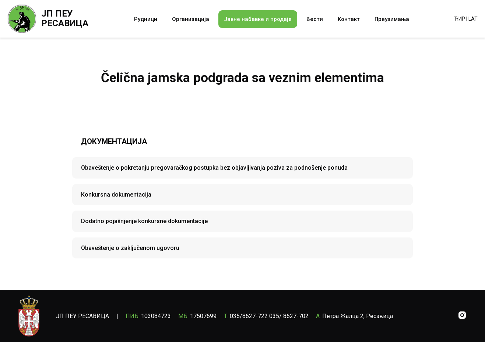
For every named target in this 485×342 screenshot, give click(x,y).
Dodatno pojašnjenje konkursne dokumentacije (144, 221)
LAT (473, 19)
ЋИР (459, 19)
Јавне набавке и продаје (258, 19)
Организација (190, 19)
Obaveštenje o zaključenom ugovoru (130, 247)
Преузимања (392, 19)
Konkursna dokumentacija (116, 194)
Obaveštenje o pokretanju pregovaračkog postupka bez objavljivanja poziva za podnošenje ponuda (214, 167)
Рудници (145, 19)
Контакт (349, 19)
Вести (314, 19)
